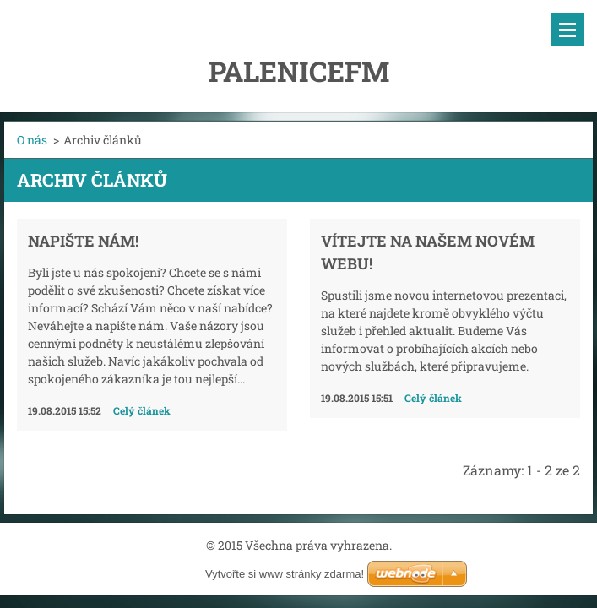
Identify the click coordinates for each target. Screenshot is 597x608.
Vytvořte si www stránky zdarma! (284, 573)
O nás (32, 140)
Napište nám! (83, 241)
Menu (567, 29)
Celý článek (142, 410)
